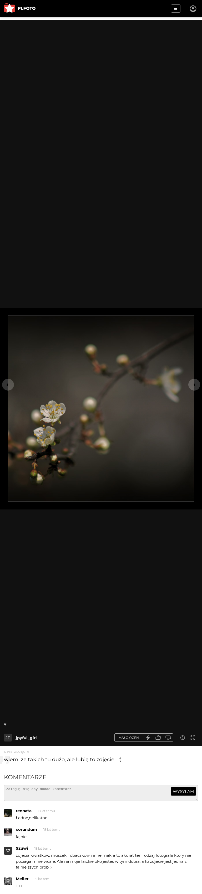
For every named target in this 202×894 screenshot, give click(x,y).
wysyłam (183, 791)
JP (8, 737)
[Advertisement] (101, 56)
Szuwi (22, 850)
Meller (22, 881)
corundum (26, 831)
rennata (24, 813)
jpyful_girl (26, 737)
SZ (8, 853)
